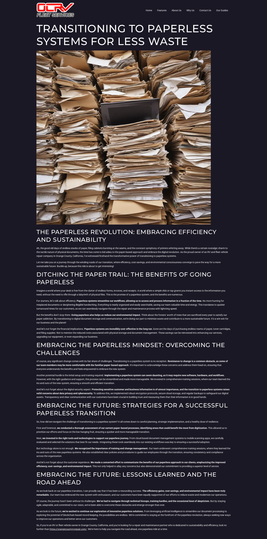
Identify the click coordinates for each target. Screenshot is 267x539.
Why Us (190, 10)
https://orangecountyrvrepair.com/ (68, 529)
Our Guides (222, 10)
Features (162, 10)
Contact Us (205, 10)
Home (149, 10)
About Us (176, 10)
